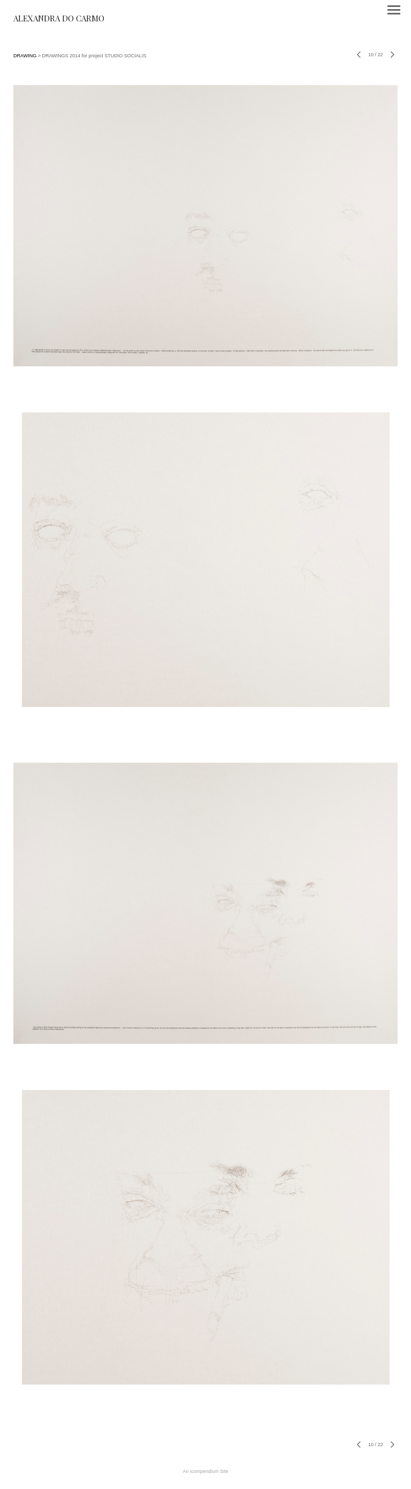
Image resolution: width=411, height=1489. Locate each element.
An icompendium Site (205, 1471)
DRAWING (24, 55)
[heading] (58, 19)
